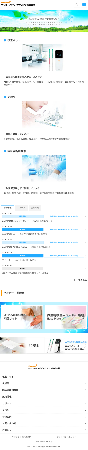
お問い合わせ (9, 423)
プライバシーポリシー (66, 437)
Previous (3, 345)
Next (84, 345)
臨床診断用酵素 (10, 390)
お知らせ (6, 430)
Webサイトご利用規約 (21, 437)
